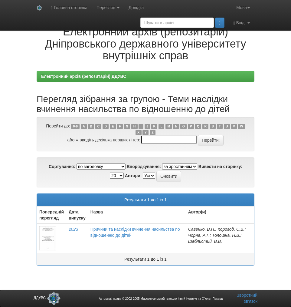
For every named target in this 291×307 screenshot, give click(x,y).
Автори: (133, 175)
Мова (243, 7)
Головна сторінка (69, 7)
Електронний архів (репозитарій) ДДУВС (83, 76)
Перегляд (107, 7)
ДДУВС (47, 298)
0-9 (75, 126)
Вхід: (242, 22)
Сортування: (62, 166)
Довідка (136, 7)
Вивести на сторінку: (220, 166)
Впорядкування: (144, 166)
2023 (73, 229)
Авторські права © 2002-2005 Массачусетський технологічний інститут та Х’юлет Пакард (161, 298)
